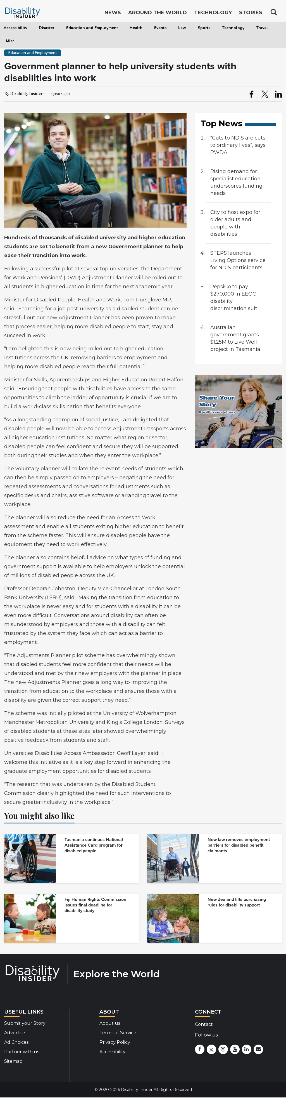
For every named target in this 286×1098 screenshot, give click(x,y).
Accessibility (15, 27)
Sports (204, 27)
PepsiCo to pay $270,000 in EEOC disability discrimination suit (233, 297)
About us (109, 1023)
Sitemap (13, 1061)
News (112, 13)
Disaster (46, 27)
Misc (10, 41)
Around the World (157, 13)
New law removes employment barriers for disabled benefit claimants (239, 845)
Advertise (14, 1032)
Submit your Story (25, 1023)
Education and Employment (92, 27)
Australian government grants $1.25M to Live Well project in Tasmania (235, 338)
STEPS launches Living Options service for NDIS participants (238, 260)
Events (160, 27)
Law (182, 27)
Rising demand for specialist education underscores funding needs (236, 182)
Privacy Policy (114, 1042)
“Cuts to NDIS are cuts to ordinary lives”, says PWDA (238, 145)
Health (136, 27)
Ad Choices (16, 1042)
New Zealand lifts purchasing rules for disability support (237, 902)
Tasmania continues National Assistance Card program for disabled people (94, 845)
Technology (233, 27)
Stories (250, 13)
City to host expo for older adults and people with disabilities (235, 223)
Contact (204, 1024)
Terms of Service (117, 1032)
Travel (262, 27)
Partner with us (21, 1051)
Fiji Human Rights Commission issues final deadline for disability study (95, 905)
